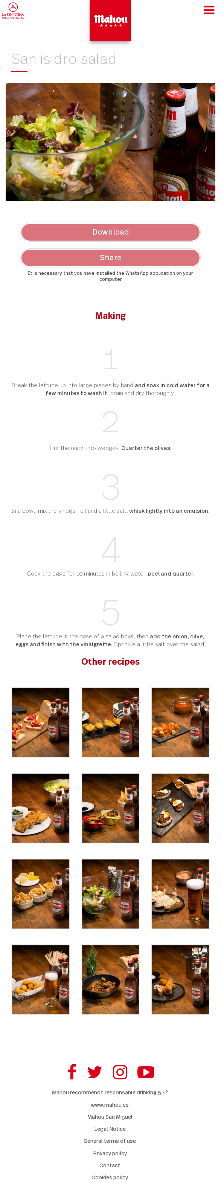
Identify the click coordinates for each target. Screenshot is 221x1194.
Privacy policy (110, 1153)
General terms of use (110, 1141)
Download (110, 232)
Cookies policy (109, 1177)
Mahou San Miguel (110, 1117)
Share (110, 258)
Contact (109, 1165)
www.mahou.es (110, 1105)
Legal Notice (110, 1129)
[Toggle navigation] (209, 10)
